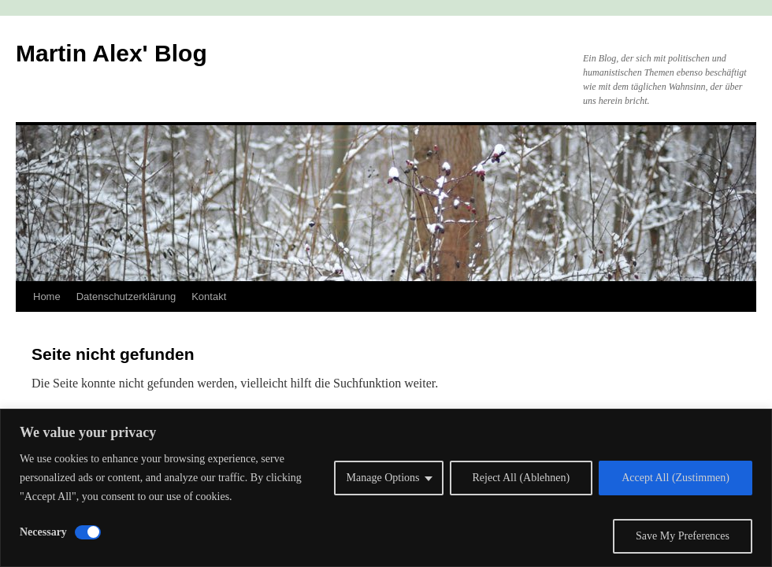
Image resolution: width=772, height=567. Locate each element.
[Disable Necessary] (88, 532)
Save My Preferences (682, 536)
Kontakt (208, 296)
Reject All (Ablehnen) (521, 478)
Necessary (43, 532)
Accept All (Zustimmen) (675, 478)
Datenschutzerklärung (126, 296)
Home (47, 296)
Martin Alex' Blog (111, 53)
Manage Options (383, 478)
